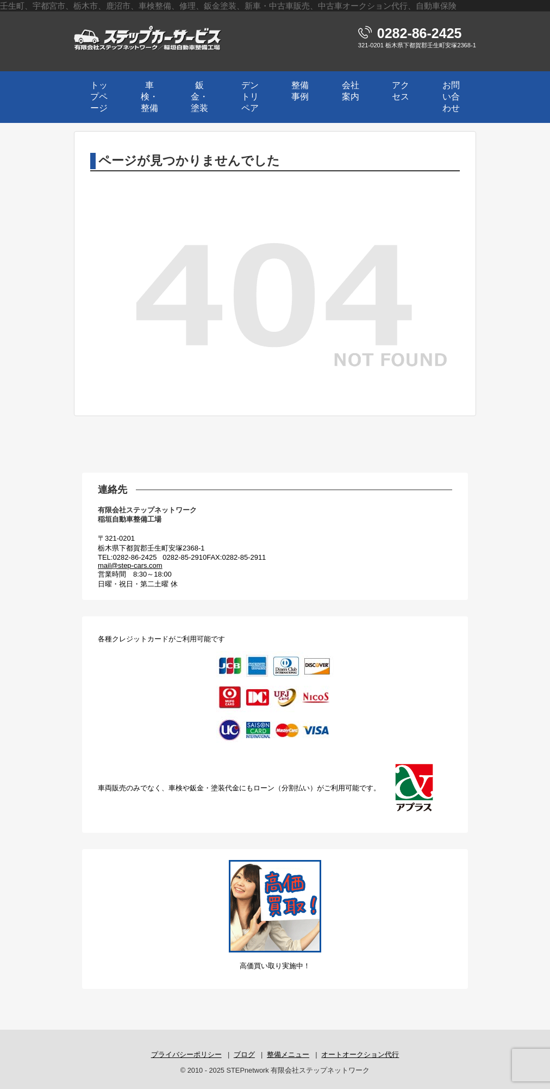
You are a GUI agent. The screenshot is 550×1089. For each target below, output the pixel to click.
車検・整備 (149, 97)
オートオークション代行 (360, 1054)
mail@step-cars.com (130, 565)
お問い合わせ (451, 97)
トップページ (99, 97)
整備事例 (300, 91)
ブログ (244, 1054)
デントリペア (250, 97)
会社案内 (350, 91)
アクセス (400, 91)
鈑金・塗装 (199, 97)
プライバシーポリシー (186, 1054)
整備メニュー (288, 1054)
